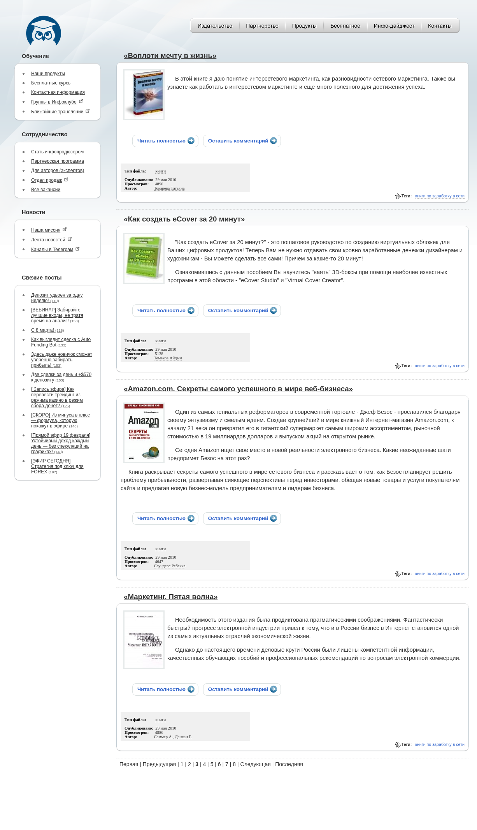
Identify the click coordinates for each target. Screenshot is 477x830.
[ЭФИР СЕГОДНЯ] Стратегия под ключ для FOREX (57, 466)
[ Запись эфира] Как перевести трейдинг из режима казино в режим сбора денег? (57, 397)
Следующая (255, 764)
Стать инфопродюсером (57, 152)
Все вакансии (45, 189)
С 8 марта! (47, 330)
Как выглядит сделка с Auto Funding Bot (61, 342)
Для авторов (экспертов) (57, 170)
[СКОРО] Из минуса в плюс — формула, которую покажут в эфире (60, 420)
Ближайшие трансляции (60, 111)
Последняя (289, 764)
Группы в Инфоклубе (57, 102)
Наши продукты (48, 73)
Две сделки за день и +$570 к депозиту (61, 377)
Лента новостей (51, 240)
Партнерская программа (57, 161)
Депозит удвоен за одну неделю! (57, 297)
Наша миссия (49, 230)
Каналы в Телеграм (55, 249)
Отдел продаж (49, 180)
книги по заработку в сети (440, 195)
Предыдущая (159, 764)
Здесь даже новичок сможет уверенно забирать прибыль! (61, 360)
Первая (128, 764)
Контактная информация (58, 92)
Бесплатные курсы (51, 83)
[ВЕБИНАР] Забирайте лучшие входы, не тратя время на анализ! (57, 315)
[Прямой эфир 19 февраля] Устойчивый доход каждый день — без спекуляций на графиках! (60, 443)
